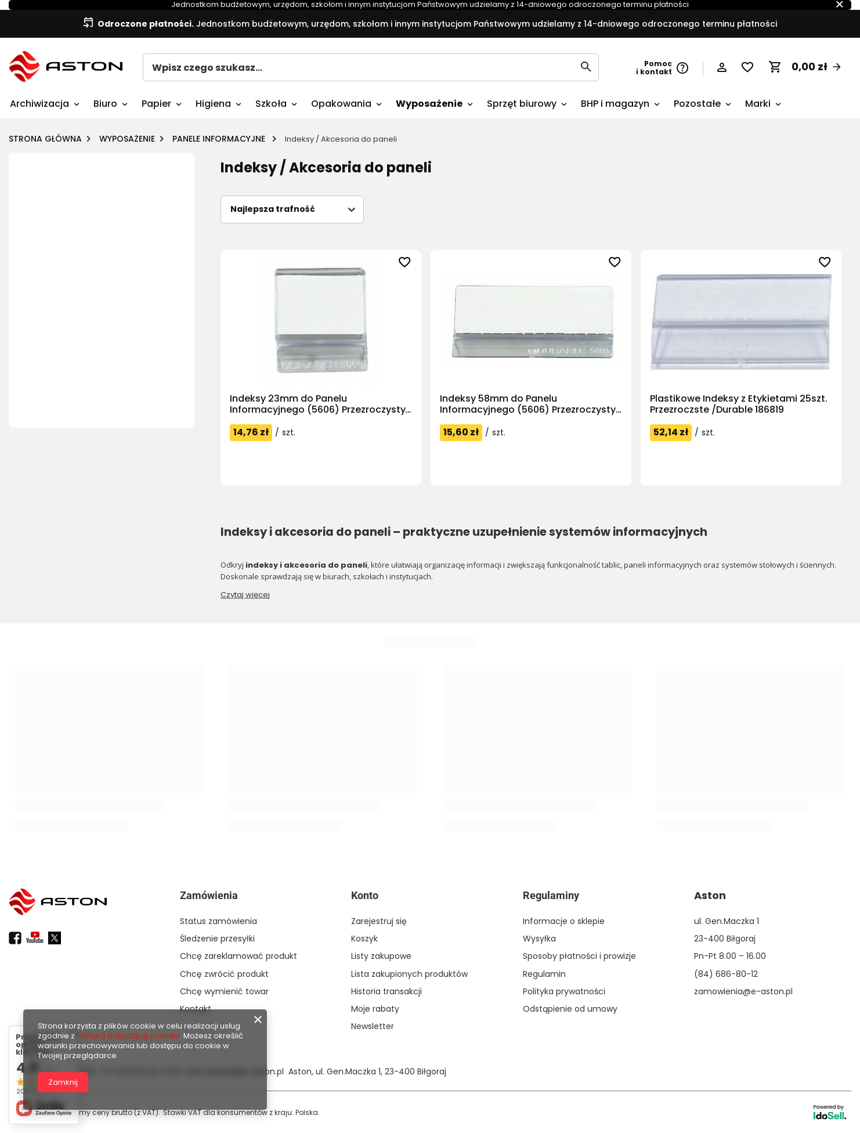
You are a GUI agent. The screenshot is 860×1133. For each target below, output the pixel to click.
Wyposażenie (429, 103)
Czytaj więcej (245, 594)
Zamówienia (209, 895)
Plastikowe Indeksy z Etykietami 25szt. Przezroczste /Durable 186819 (739, 404)
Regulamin (544, 974)
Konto (364, 895)
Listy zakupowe (381, 956)
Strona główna (45, 139)
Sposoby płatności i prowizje (579, 956)
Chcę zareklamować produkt (238, 956)
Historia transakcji (386, 991)
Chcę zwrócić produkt (224, 974)
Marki (758, 103)
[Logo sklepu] (65, 66)
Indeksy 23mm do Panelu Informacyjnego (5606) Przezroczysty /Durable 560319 (318, 404)
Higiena (213, 103)
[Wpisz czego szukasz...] (371, 67)
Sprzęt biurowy (522, 103)
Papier (156, 103)
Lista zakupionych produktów (409, 974)
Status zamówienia (218, 921)
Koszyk (364, 938)
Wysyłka (539, 938)
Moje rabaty (375, 1009)
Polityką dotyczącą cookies (128, 1035)
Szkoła (271, 103)
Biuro (105, 103)
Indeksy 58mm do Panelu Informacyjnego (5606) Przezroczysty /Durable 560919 (528, 404)
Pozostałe (697, 103)
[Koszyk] (805, 66)
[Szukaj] (586, 66)
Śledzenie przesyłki (217, 938)
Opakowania (341, 103)
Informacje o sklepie (564, 921)
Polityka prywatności (564, 991)
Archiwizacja (39, 103)
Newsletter (372, 1026)
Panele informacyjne (220, 139)
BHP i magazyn (615, 103)
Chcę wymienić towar (224, 991)
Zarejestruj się (379, 921)
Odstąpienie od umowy (570, 1009)
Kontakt (195, 1009)
